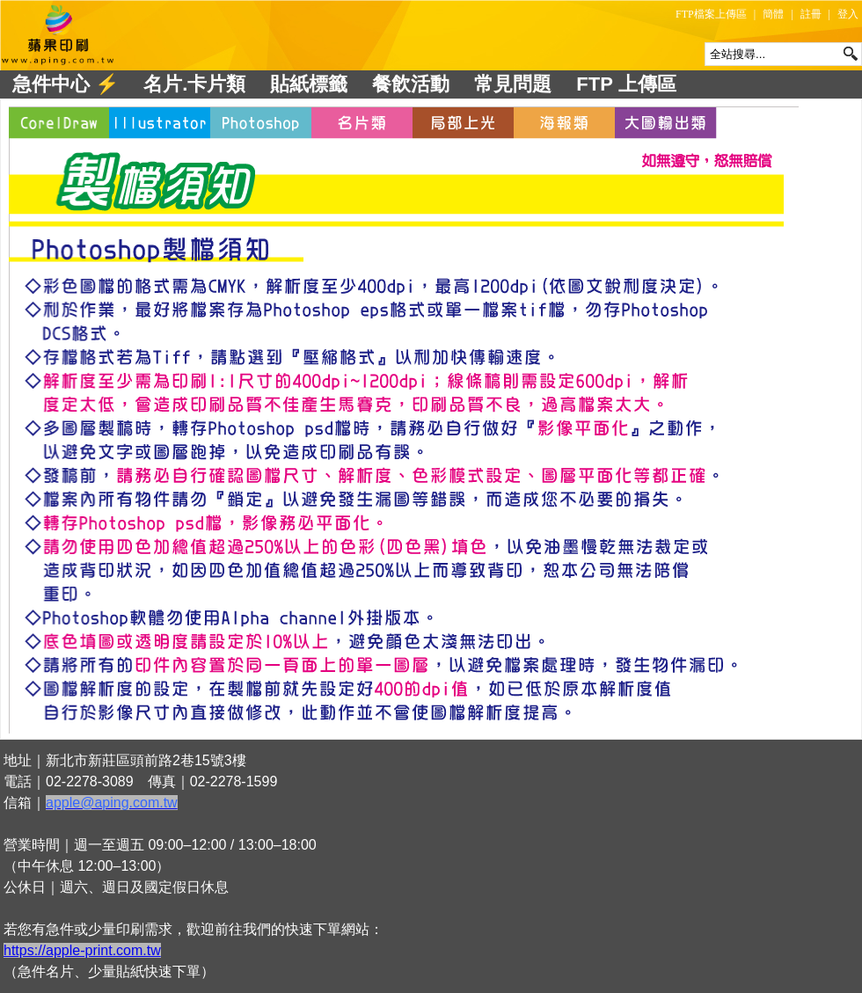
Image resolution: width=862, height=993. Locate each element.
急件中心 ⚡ (65, 84)
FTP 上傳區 (626, 84)
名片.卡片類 (194, 84)
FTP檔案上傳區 (711, 14)
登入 (847, 14)
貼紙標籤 (308, 84)
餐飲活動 (410, 84)
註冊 (811, 14)
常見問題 (513, 84)
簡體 (773, 14)
